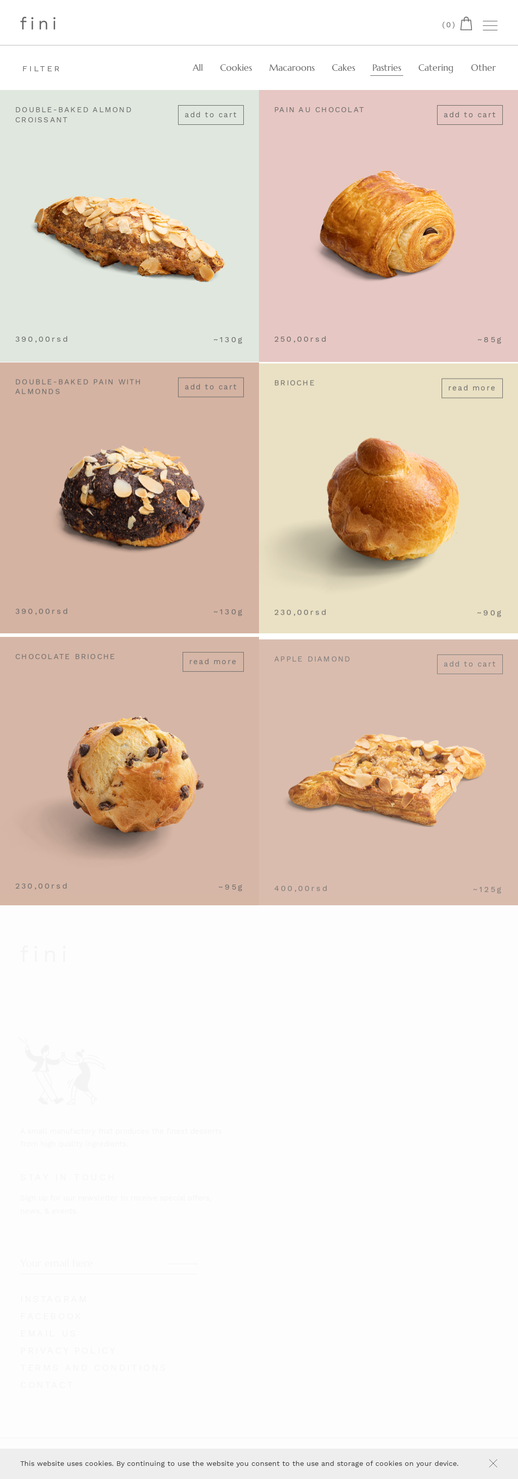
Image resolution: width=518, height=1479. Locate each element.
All (198, 67)
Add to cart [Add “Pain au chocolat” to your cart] (470, 115)
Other (483, 67)
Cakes (343, 67)
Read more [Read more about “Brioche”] (472, 400)
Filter (42, 68)
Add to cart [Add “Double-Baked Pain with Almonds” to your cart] (211, 394)
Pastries (386, 67)
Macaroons (292, 67)
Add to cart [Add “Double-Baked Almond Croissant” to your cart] (211, 115)
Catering (436, 67)
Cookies (236, 67)
